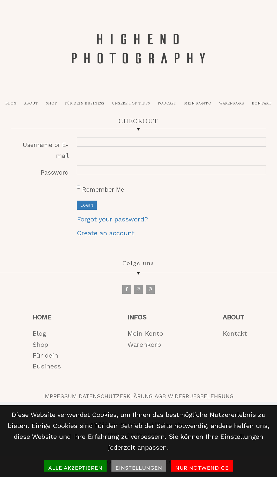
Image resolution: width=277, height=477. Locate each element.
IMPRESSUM (60, 398)
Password (55, 174)
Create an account (105, 235)
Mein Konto (145, 336)
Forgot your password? (112, 222)
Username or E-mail (46, 152)
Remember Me (100, 191)
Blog (39, 336)
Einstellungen (139, 468)
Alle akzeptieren (75, 468)
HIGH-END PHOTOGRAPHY (138, 50)
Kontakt (235, 336)
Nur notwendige (202, 468)
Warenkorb (144, 347)
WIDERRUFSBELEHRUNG (201, 398)
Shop (40, 347)
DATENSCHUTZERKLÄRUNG (116, 398)
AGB (160, 398)
